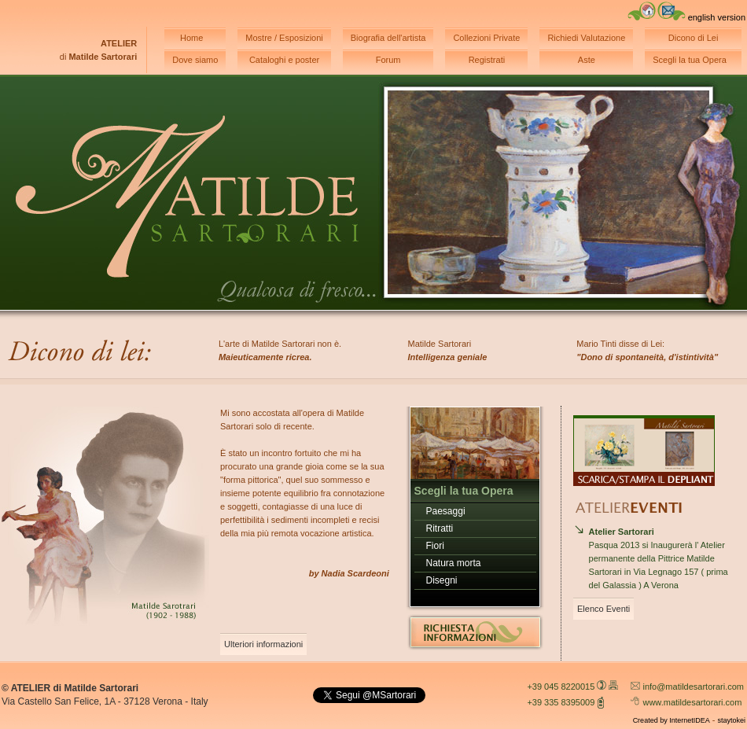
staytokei (731, 720)
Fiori (435, 545)
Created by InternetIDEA (671, 720)
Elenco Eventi (603, 608)
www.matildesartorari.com (691, 702)
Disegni (442, 580)
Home (191, 37)
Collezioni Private (486, 37)
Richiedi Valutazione (586, 37)
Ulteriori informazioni (263, 644)
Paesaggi (445, 511)
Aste (586, 59)
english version (716, 17)
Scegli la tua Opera (690, 59)
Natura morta (453, 563)
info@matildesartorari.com (693, 686)
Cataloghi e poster (284, 59)
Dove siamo (195, 59)
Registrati (487, 59)
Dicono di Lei (693, 37)
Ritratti (440, 528)
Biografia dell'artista (388, 37)
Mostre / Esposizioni (283, 37)
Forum (388, 59)
